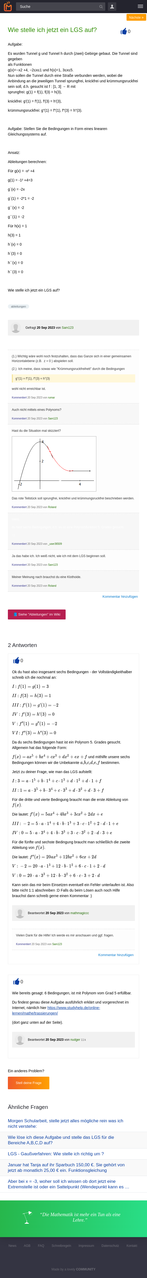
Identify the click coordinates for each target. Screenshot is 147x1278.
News (12, 1246)
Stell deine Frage (28, 1083)
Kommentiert (19, 397)
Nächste (136, 17)
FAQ (41, 1246)
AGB (27, 1246)
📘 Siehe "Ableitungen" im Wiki (36, 614)
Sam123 (68, 328)
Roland (52, 507)
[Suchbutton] (101, 6)
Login (112, 6)
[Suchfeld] (60, 6)
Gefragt (30, 328)
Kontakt (132, 1246)
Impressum (86, 1246)
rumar (51, 397)
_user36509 (55, 543)
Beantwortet (36, 913)
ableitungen (18, 306)
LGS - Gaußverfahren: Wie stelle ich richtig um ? (56, 1153)
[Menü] (140, 6)
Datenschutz (110, 1246)
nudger (75, 1040)
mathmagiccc (79, 913)
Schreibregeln (61, 1246)
